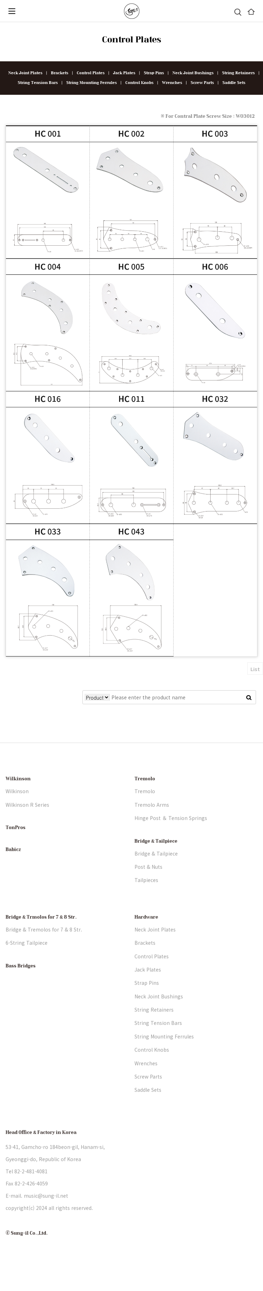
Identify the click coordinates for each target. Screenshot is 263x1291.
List (255, 669)
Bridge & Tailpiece (155, 856)
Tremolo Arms (151, 820)
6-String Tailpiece (27, 958)
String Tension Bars (35, 83)
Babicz (13, 865)
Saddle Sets (231, 83)
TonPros (15, 843)
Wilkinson (18, 794)
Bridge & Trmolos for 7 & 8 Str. (41, 932)
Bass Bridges (21, 981)
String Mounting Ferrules (89, 83)
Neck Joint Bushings (190, 73)
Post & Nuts (148, 882)
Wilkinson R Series (27, 820)
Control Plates (88, 73)
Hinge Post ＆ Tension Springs (170, 833)
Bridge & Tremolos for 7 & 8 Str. (44, 945)
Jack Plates (122, 73)
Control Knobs (137, 83)
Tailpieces (146, 895)
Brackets (57, 73)
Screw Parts (200, 83)
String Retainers (236, 73)
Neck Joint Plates (23, 73)
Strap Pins (151, 73)
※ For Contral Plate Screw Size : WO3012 (208, 116)
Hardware (146, 932)
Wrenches (170, 83)
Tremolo (144, 794)
